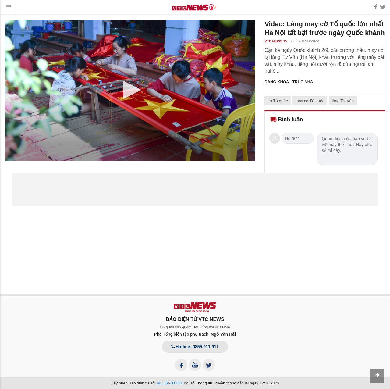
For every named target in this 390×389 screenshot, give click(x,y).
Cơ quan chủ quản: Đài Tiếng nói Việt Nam (195, 327)
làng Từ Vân (343, 100)
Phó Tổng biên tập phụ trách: (195, 334)
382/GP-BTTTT (169, 383)
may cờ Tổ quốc (310, 100)
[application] (130, 90)
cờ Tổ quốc (278, 100)
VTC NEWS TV (275, 41)
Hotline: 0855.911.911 (195, 346)
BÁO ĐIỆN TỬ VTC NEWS (195, 319)
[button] (130, 90)
